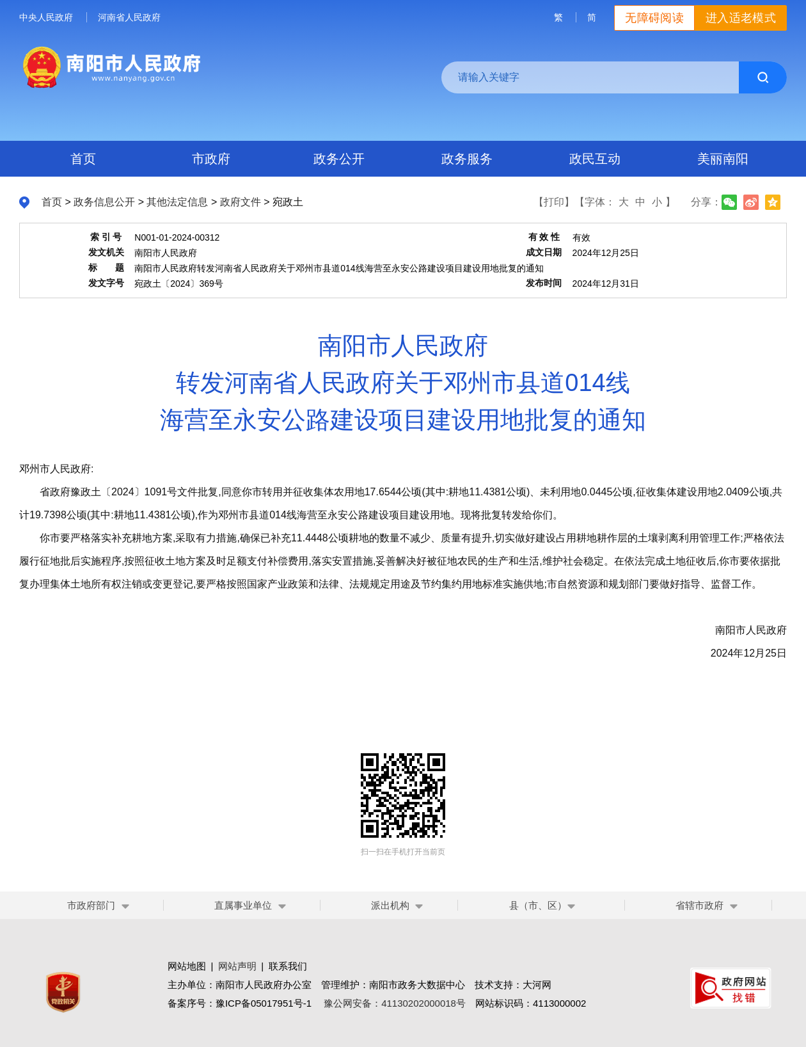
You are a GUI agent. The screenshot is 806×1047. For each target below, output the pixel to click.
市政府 (211, 159)
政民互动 (594, 159)
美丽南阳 (722, 159)
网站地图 (187, 966)
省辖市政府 (699, 905)
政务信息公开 (104, 201)
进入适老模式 (741, 18)
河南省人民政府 (129, 17)
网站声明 (237, 966)
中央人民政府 (46, 17)
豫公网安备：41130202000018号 (395, 1003)
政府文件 (240, 201)
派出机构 (390, 905)
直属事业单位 (243, 905)
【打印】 (553, 201)
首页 (83, 159)
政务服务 (467, 159)
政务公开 (339, 159)
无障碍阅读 (654, 18)
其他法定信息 (177, 201)
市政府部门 (91, 905)
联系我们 (288, 966)
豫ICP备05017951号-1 (264, 1003)
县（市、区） (542, 905)
